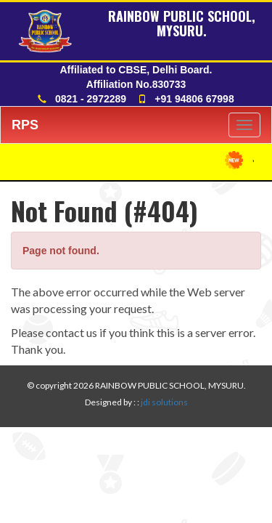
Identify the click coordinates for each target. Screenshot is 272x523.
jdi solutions (164, 402)
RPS (25, 125)
